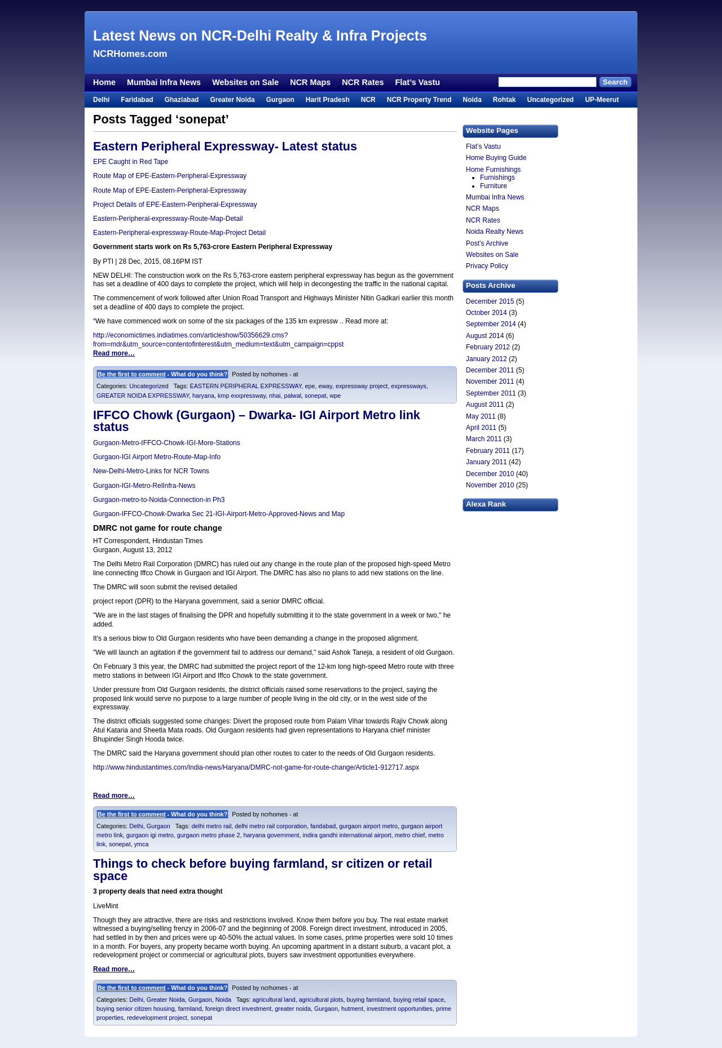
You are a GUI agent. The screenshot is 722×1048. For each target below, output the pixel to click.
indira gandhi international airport (347, 835)
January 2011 (486, 462)
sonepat (315, 395)
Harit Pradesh (328, 100)
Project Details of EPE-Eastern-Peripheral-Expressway (175, 204)
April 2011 (481, 428)
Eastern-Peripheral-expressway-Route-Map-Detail (168, 219)
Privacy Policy (487, 266)
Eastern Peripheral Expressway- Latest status (225, 146)
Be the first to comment (132, 374)
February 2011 (488, 451)
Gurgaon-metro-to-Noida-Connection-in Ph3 (158, 500)
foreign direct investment (238, 1008)
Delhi (101, 100)
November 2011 (490, 381)
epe (310, 386)
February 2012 (488, 347)
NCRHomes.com (130, 53)
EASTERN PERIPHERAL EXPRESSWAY (245, 386)
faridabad (323, 826)
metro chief (410, 835)
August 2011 (485, 404)
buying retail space (418, 999)
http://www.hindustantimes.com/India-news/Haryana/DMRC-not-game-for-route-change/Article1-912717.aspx (256, 767)
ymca (141, 844)
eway (325, 386)
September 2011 (491, 393)
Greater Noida (232, 100)
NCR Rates (363, 82)
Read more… (114, 353)
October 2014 (486, 313)
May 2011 (481, 416)
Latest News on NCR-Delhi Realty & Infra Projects (260, 35)
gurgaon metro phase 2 (208, 835)
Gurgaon (280, 100)
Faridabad (137, 100)
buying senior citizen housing (135, 1008)
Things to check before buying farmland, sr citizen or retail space (262, 869)
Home (104, 82)
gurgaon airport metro (368, 826)
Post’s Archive (487, 243)
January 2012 (486, 359)
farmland (190, 1008)
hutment (352, 1008)
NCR (368, 100)
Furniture (493, 186)
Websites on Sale (245, 82)
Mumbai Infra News (164, 82)
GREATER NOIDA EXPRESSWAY (142, 395)
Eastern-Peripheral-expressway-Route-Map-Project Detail (179, 233)
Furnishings (497, 177)
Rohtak (504, 100)
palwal (292, 395)
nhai (274, 395)
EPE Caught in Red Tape (130, 162)
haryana (203, 395)
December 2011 (490, 370)
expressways (408, 386)
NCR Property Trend (419, 100)
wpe (335, 395)
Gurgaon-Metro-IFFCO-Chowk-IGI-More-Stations (166, 443)
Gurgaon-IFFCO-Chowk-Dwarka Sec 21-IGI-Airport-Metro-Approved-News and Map (219, 514)
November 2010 (490, 485)
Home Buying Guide (496, 158)
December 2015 (490, 301)
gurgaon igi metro (150, 835)
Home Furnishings (493, 170)
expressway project (362, 386)
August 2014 (485, 336)
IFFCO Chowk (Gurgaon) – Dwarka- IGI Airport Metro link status (256, 421)
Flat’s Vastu (417, 82)
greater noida (293, 1008)
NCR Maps (310, 82)
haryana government (272, 835)
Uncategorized (550, 100)
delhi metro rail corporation (271, 826)
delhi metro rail (211, 826)
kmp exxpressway (242, 395)
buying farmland (368, 999)
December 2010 (490, 474)
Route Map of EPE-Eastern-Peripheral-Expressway (169, 176)
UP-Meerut (602, 100)
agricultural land (274, 999)
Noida (472, 100)
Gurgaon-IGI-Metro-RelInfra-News (144, 486)
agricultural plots (321, 999)
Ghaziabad (182, 100)
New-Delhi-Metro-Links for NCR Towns (151, 471)
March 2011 (483, 439)
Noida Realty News (494, 232)
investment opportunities (400, 1008)
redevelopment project (157, 1017)
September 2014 (491, 324)
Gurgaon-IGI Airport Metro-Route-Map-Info (157, 457)
